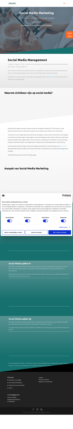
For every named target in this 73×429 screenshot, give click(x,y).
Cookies (41, 377)
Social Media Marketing (15, 382)
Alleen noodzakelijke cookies (13, 232)
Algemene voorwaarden (45, 381)
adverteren (50, 77)
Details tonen (63, 227)
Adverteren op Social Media (16, 385)
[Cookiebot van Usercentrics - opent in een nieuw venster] (63, 195)
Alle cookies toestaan (59, 232)
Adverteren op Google (15, 380)
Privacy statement (44, 379)
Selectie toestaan (36, 232)
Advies (10, 388)
